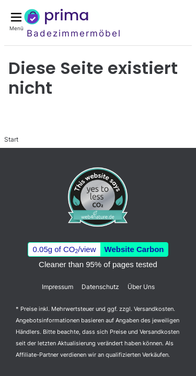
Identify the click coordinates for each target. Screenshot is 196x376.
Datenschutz (100, 287)
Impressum (57, 287)
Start (11, 139)
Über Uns (141, 287)
